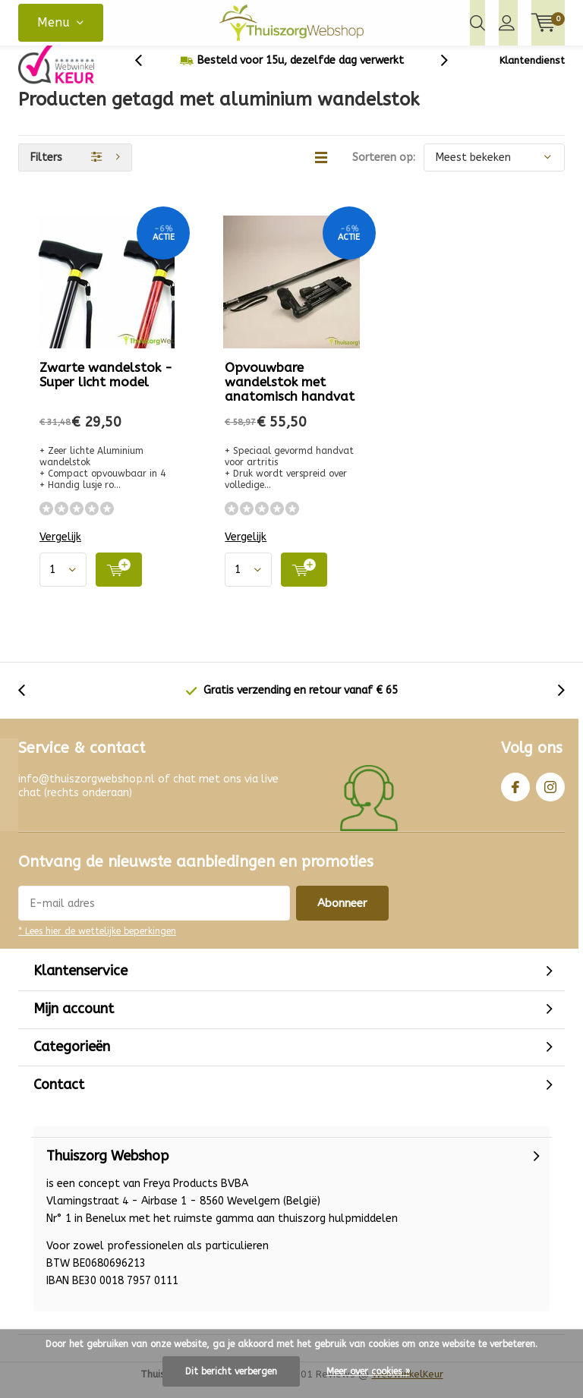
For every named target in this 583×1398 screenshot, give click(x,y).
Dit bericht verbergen (231, 1371)
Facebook (515, 795)
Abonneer (342, 914)
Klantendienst (532, 71)
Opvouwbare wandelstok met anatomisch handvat (290, 393)
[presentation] (146, 71)
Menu (53, 22)
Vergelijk (60, 548)
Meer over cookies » (368, 1371)
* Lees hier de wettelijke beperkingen (97, 942)
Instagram (550, 795)
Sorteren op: (383, 168)
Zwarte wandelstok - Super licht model (105, 386)
